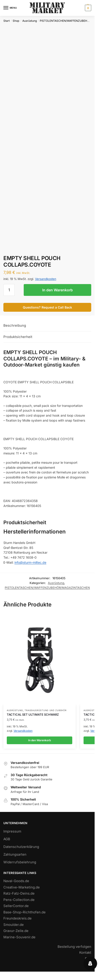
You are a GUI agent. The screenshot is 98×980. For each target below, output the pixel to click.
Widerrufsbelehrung (19, 862)
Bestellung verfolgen (74, 946)
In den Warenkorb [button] (39, 740)
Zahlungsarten (14, 854)
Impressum (12, 831)
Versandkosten (45, 279)
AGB (6, 839)
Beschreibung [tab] (14, 325)
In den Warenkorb (57, 290)
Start (6, 20)
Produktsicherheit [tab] (17, 337)
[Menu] (10, 8)
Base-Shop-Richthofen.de (24, 912)
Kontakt (85, 952)
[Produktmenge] (9, 290)
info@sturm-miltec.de (30, 562)
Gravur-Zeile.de (15, 931)
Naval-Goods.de (16, 881)
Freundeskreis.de (17, 918)
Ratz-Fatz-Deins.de (19, 893)
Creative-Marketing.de (21, 887)
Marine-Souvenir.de (19, 937)
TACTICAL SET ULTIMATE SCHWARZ (33, 714)
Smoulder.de (13, 924)
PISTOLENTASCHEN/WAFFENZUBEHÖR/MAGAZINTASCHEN (47, 587)
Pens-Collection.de (19, 900)
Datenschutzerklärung (21, 847)
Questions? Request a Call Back (47, 307)
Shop (16, 20)
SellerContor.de (16, 906)
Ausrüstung (29, 20)
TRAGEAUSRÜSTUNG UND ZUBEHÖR (45, 710)
